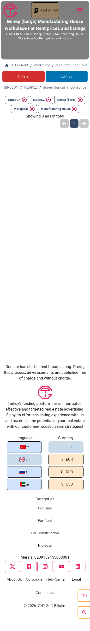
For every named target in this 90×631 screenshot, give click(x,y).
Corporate (34, 579)
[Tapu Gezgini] (10, 10)
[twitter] (12, 566)
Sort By (66, 76)
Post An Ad (45, 10)
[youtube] (61, 566)
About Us (14, 579)
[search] (84, 612)
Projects (45, 545)
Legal (76, 579)
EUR (66, 459)
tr (24, 447)
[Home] (7, 65)
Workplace (24, 109)
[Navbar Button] (80, 10)
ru (24, 472)
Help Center (56, 579)
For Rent (45, 521)
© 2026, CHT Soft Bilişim (45, 606)
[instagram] (45, 566)
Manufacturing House (59, 109)
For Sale (45, 508)
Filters (23, 76)
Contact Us (45, 593)
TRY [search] (84, 596)
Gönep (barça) (70, 100)
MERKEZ (42, 100)
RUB (66, 472)
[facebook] (28, 566)
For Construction (45, 533)
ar (25, 484)
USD (66, 484)
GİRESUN (17, 100)
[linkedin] (77, 566)
